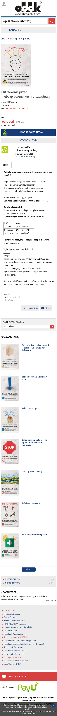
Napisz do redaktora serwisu (16, 661)
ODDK (4, 39)
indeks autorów (12, 583)
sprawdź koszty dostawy (25, 157)
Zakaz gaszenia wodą (31, 471)
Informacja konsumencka (15, 651)
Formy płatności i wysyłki (14, 654)
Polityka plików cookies (13, 647)
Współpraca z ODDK (12, 664)
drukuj (48, 308)
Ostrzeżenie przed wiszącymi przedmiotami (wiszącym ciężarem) (35, 348)
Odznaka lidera (10, 631)
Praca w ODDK (10, 611)
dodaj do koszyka (31, 132)
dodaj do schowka (28, 140)
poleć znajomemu (30, 308)
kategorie (15, 30)
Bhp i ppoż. (15, 39)
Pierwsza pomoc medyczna (34, 534)
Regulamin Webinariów (13, 634)
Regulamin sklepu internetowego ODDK (20, 641)
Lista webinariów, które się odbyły (18, 627)
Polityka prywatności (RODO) (15, 637)
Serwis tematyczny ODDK (14, 621)
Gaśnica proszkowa (30, 503)
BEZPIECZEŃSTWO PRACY (17, 109)
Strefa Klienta (9, 617)
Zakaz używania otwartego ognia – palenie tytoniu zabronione (34, 442)
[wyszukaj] (24, 21)
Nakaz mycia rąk (29, 408)
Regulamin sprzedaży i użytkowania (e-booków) (24, 644)
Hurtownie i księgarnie (13, 614)
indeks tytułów (12, 579)
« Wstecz (29, 569)
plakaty (26, 39)
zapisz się (48, 601)
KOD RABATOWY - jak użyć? (15, 624)
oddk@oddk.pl (16, 297)
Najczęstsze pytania (12, 657)
